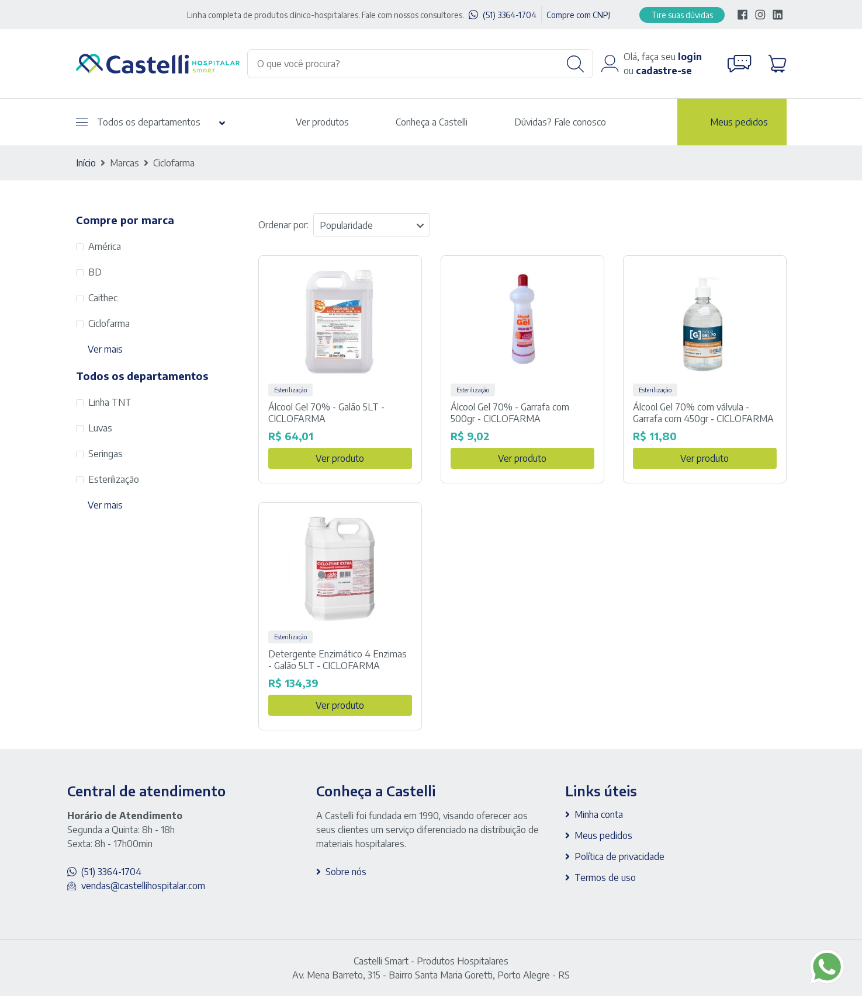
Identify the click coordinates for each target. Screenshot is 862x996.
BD (95, 272)
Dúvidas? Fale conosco (560, 122)
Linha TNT (109, 402)
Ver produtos (322, 122)
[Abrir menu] (82, 122)
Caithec (102, 298)
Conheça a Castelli (432, 122)
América (104, 246)
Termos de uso (605, 877)
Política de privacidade (619, 856)
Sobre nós (346, 871)
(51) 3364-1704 (509, 15)
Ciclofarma (109, 323)
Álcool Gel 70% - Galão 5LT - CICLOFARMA (326, 412)
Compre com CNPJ (578, 15)
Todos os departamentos (138, 122)
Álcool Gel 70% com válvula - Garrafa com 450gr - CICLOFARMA (703, 412)
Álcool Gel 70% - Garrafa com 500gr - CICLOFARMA (510, 412)
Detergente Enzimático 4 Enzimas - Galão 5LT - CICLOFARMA (337, 659)
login (690, 56)
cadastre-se (664, 70)
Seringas (105, 453)
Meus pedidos (739, 122)
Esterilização (113, 479)
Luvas (100, 428)
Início (86, 163)
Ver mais (105, 349)
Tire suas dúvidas (682, 15)
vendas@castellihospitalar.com (143, 885)
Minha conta (598, 814)
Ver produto (340, 458)
